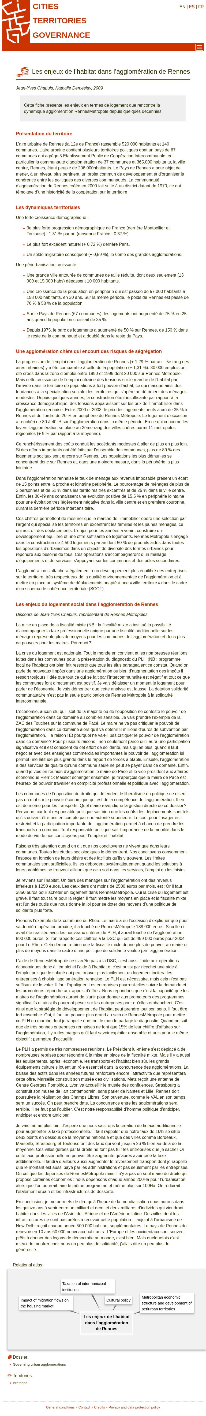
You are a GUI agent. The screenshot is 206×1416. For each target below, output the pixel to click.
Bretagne (20, 1383)
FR (201, 7)
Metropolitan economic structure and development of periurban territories (167, 1303)
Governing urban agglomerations (39, 1364)
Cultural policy (118, 1300)
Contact (84, 1407)
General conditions (60, 1407)
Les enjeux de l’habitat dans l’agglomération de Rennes (107, 1322)
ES (191, 7)
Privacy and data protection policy (134, 1407)
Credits (99, 1407)
